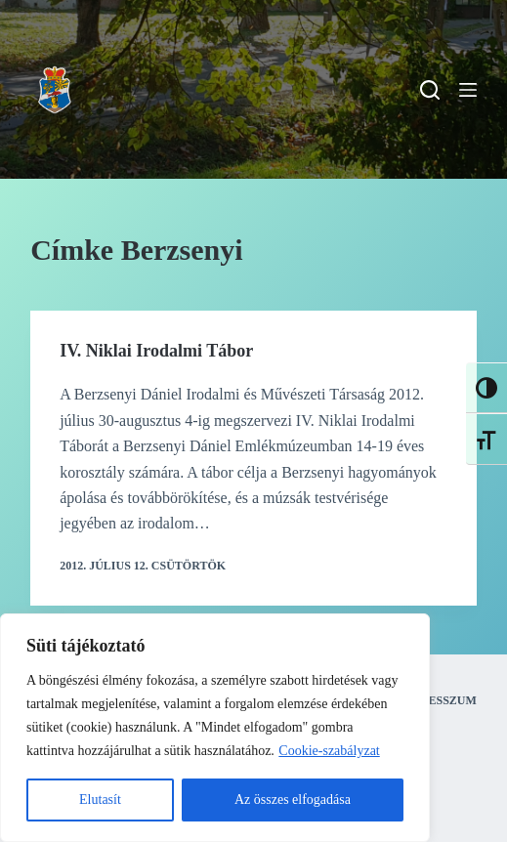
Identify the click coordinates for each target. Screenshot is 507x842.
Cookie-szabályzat (328, 750)
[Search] (430, 90)
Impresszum (437, 700)
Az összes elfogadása (292, 799)
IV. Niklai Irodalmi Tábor (156, 350)
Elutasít (100, 799)
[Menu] (468, 90)
